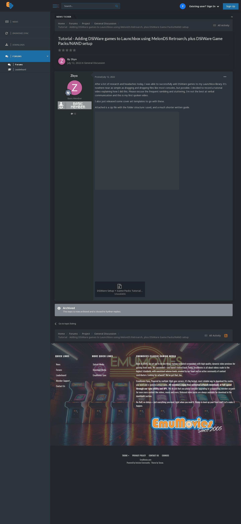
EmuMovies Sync (99, 375)
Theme (125, 455)
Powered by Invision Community (138, 462)
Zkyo (74, 59)
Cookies (165, 455)
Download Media (99, 369)
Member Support (63, 380)
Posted (105, 76)
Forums (59, 369)
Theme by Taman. (157, 462)
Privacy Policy (139, 455)
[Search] (91, 6)
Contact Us (60, 386)
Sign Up (230, 6)
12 (73, 113)
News (58, 364)
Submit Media (98, 364)
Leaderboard (61, 375)
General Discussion (94, 62)
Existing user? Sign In (204, 6)
